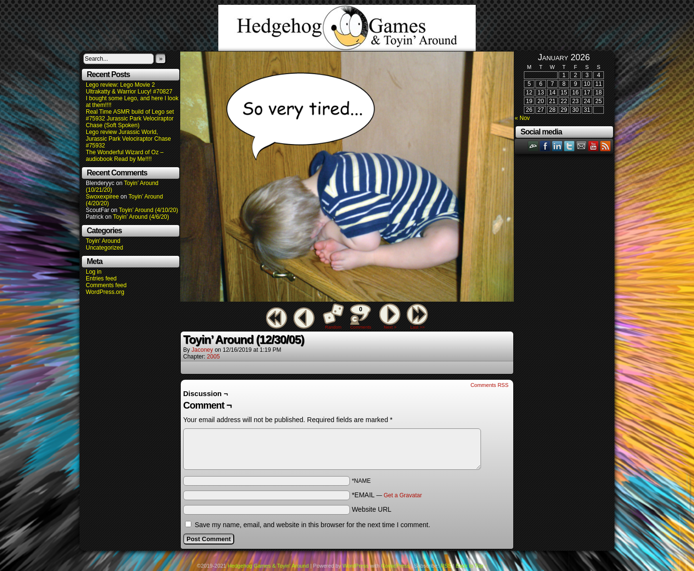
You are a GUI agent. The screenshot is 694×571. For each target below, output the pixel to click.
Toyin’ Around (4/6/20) (141, 216)
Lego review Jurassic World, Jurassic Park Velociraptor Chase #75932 (128, 139)
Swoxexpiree (102, 196)
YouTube (593, 146)
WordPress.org (105, 292)
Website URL (371, 509)
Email (581, 146)
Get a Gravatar (403, 495)
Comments (360, 317)
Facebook (545, 146)
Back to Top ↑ (472, 566)
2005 (213, 356)
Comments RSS (489, 385)
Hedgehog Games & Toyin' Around (347, 28)
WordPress (356, 566)
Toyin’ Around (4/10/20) (148, 210)
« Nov (522, 118)
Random (333, 327)
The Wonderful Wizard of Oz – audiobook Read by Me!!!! (124, 155)
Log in (94, 271)
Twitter (569, 146)
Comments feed (106, 285)
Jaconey (202, 349)
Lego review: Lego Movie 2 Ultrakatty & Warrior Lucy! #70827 (129, 88)
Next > (390, 327)
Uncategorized (104, 247)
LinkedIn (557, 146)
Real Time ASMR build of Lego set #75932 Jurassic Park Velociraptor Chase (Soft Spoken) (130, 118)
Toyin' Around (103, 241)
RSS (606, 146)
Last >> (417, 327)
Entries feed (101, 278)
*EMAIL (387, 495)
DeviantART (533, 146)
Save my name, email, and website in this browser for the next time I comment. (312, 525)
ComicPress (395, 566)
